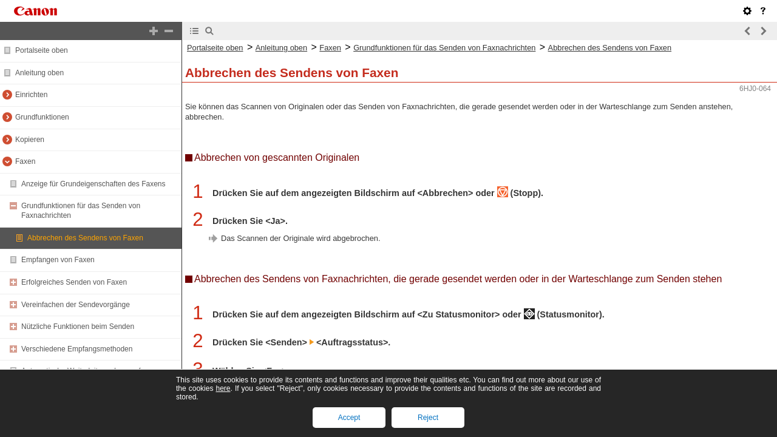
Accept (349, 417)
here (222, 388)
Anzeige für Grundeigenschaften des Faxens (93, 184)
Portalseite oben (41, 50)
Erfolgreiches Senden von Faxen (74, 282)
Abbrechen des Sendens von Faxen (85, 238)
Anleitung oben (39, 73)
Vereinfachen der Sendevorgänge (75, 304)
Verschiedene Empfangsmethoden (76, 349)
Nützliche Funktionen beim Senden (77, 326)
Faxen (25, 161)
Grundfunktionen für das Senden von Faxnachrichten (444, 47)
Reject (428, 417)
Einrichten (31, 94)
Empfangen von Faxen (58, 260)
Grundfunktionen (42, 117)
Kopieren (29, 139)
